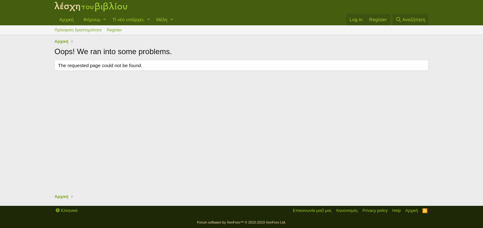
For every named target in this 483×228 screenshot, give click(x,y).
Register (114, 30)
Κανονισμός (347, 210)
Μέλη (161, 19)
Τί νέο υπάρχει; (128, 19)
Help (396, 210)
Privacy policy (375, 210)
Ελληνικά (67, 210)
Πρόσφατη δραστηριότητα (78, 30)
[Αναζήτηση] (410, 19)
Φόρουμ (91, 19)
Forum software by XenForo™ (241, 222)
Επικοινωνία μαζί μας (312, 210)
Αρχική (66, 19)
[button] (104, 19)
